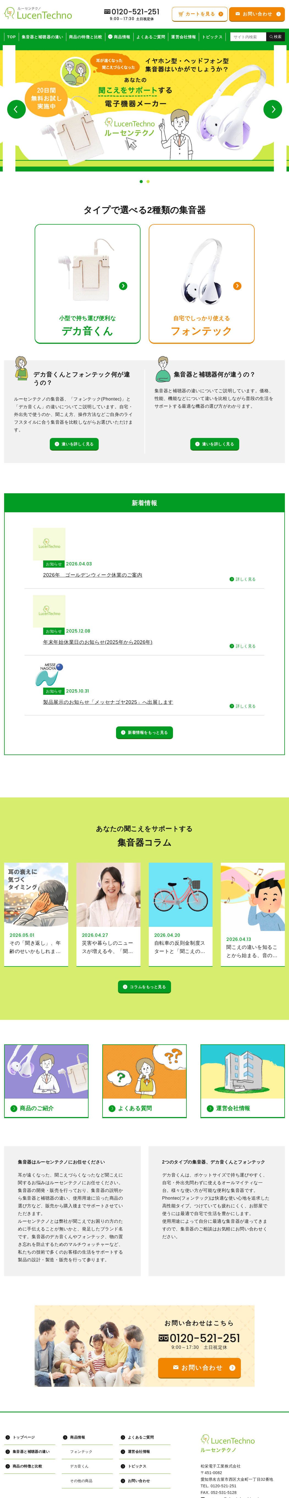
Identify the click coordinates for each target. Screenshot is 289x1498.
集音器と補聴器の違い (42, 37)
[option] (144, 108)
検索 (278, 36)
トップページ (23, 1367)
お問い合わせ (139, 1411)
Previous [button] (16, 109)
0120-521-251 (205, 1268)
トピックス (212, 37)
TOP (11, 37)
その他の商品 (81, 1411)
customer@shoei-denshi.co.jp (233, 1429)
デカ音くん (79, 1396)
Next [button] (272, 109)
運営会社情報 (183, 37)
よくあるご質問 (151, 37)
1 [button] (141, 181)
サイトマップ (23, 1491)
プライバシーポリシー (70, 1491)
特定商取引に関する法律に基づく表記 (190, 1491)
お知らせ (84, 531)
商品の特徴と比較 (85, 37)
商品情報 (122, 37)
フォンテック (81, 1382)
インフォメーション (123, 1491)
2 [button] (148, 181)
